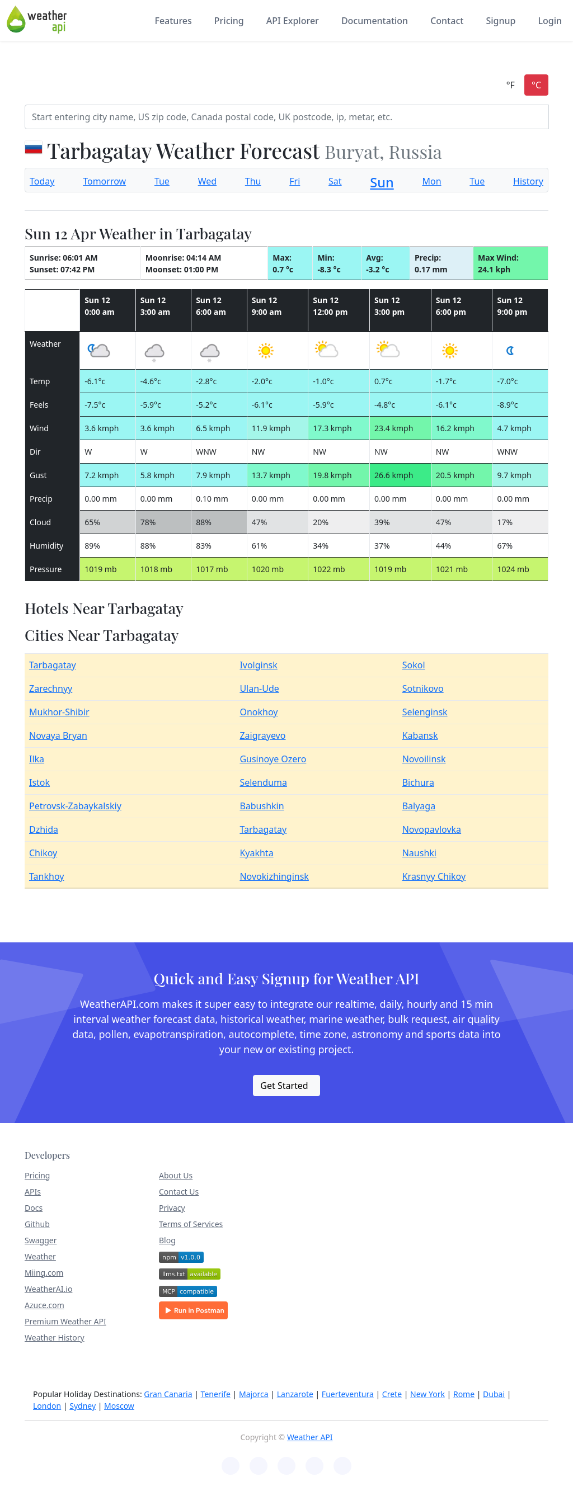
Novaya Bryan (58, 735)
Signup (500, 21)
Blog (167, 1240)
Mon (431, 181)
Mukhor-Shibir (59, 712)
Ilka (36, 759)
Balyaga (418, 806)
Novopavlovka (431, 829)
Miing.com (44, 1272)
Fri (294, 181)
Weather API (310, 1437)
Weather (40, 1256)
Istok (39, 782)
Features (172, 21)
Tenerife (216, 1394)
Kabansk (420, 735)
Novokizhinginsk (274, 876)
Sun (381, 182)
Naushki (419, 853)
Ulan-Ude (259, 688)
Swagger (41, 1240)
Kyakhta (256, 853)
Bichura (418, 782)
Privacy (172, 1207)
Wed (207, 181)
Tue (162, 181)
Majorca (254, 1394)
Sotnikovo (423, 688)
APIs (33, 1191)
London (47, 1405)
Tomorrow (104, 181)
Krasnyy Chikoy (434, 876)
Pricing (229, 21)
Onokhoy (258, 712)
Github (37, 1224)
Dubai (494, 1394)
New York (427, 1394)
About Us (175, 1175)
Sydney (82, 1405)
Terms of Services (191, 1224)
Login (550, 21)
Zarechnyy (50, 688)
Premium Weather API (65, 1321)
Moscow (119, 1405)
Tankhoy (46, 876)
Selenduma (263, 782)
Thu (253, 181)
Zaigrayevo (262, 735)
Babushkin (261, 806)
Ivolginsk (258, 665)
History (528, 181)
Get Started (284, 1085)
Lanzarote (295, 1394)
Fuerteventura (348, 1394)
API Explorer (292, 21)
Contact (446, 21)
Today (42, 181)
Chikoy (43, 853)
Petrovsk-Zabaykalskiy (75, 806)
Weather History (54, 1337)
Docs (34, 1207)
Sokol (413, 665)
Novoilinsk (424, 759)
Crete (392, 1394)
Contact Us (179, 1191)
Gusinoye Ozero (272, 759)
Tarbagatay (52, 665)
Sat (335, 181)
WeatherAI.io (48, 1289)
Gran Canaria (168, 1394)
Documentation (374, 21)
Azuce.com (44, 1305)
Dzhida (43, 829)
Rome (464, 1394)
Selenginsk (425, 712)
